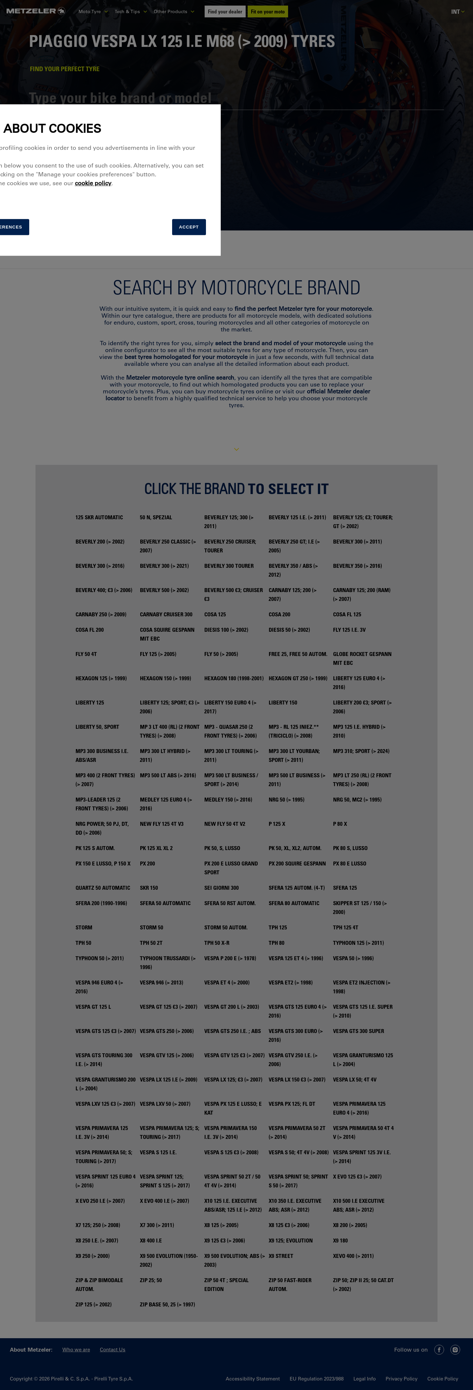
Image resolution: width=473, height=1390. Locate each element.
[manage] (162, 743)
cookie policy (270, 698)
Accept (353, 743)
